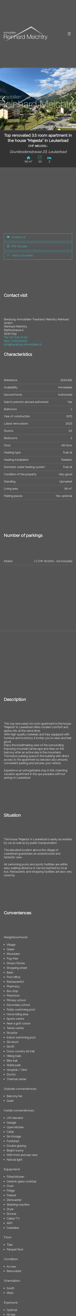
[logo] (25, 33)
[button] (3, 99)
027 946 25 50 (16, 337)
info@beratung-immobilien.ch (23, 344)
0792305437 (15, 341)
